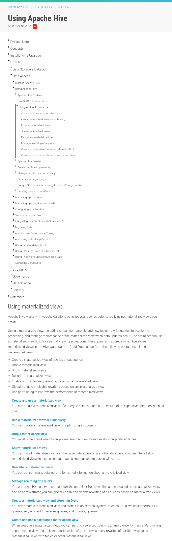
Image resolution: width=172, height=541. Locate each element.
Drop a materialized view (35, 125)
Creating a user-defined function (36, 191)
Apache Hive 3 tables (29, 95)
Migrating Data (23, 227)
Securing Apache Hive (28, 215)
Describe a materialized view (38, 137)
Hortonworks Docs (22, 7)
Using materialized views (33, 107)
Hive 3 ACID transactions (31, 101)
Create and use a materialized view (41, 113)
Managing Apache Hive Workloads (35, 203)
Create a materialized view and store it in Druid (48, 149)
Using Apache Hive (26, 88)
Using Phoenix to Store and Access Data (38, 256)
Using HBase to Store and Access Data (37, 251)
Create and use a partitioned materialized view (48, 155)
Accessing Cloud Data (28, 262)
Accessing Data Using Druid (31, 239)
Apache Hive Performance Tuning (34, 233)
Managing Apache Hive (28, 197)
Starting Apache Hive (27, 82)
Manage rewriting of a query (37, 143)
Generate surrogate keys (31, 179)
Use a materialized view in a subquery (43, 119)
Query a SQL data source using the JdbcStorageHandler (50, 185)
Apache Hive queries (29, 161)
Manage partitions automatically (36, 173)
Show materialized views (35, 131)
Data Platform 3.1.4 (54, 7)
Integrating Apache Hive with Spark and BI (39, 221)
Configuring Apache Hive (29, 209)
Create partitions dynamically (34, 167)
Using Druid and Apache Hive (32, 245)
